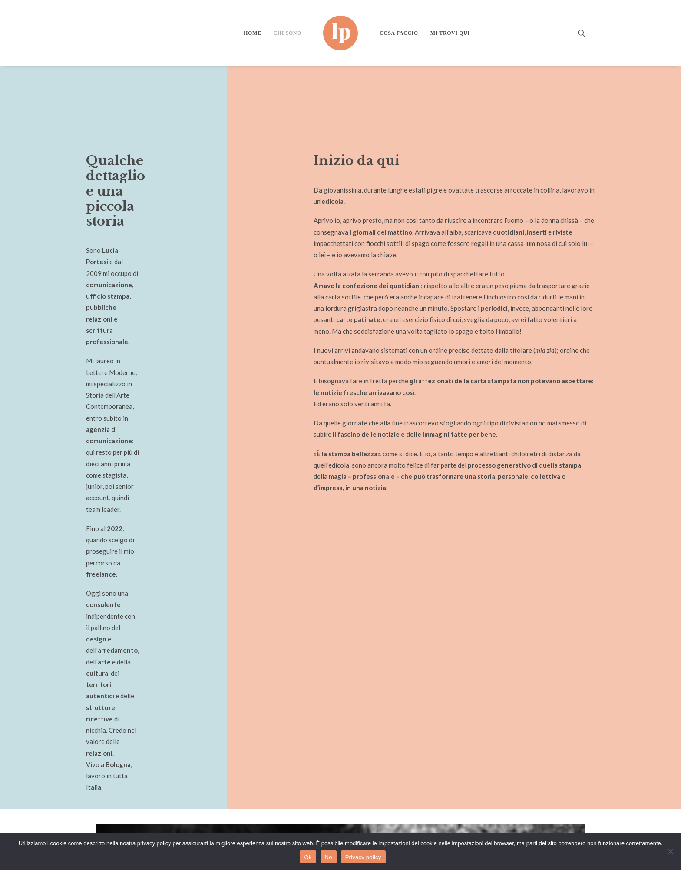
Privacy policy (363, 857)
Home (252, 33)
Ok (307, 857)
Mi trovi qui (450, 33)
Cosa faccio (399, 33)
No (328, 857)
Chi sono (287, 33)
